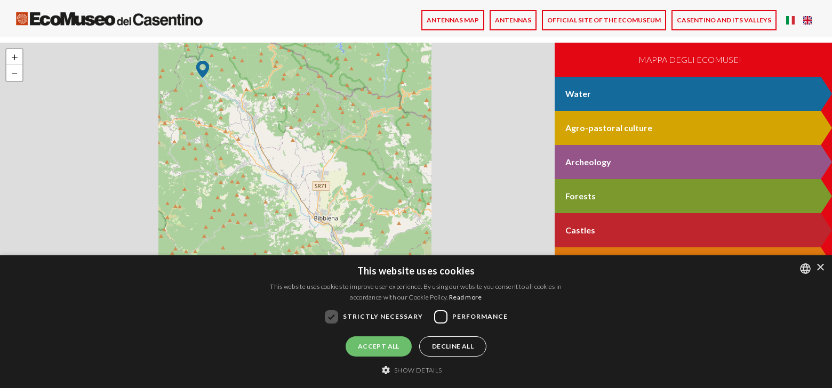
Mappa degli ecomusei (689, 59)
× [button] (820, 268)
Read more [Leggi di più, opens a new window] (465, 297)
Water (578, 93)
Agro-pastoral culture (608, 128)
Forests (580, 196)
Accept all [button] (378, 346)
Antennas (513, 20)
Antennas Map (453, 20)
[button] (202, 69)
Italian (790, 20)
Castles (580, 230)
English (807, 20)
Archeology (588, 162)
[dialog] (416, 321)
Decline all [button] (453, 346)
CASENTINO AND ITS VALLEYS (724, 20)
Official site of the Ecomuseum (604, 20)
